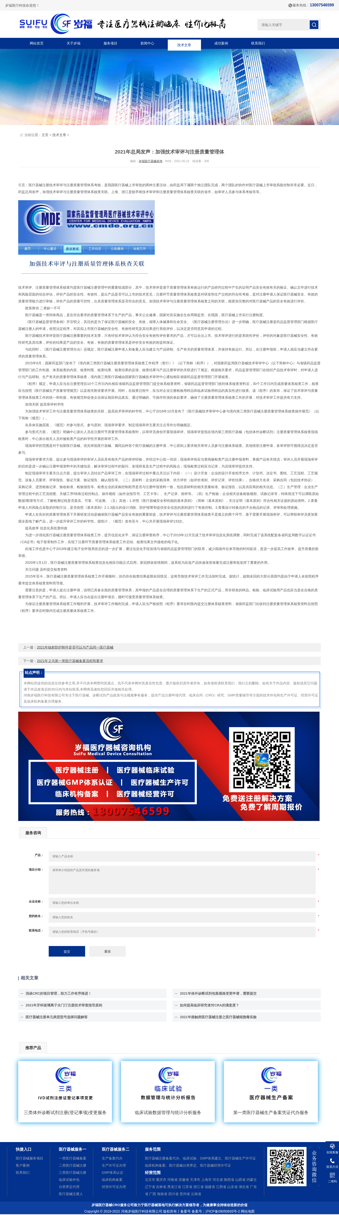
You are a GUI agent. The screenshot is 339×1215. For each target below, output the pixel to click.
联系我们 (258, 43)
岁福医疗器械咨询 (150, 161)
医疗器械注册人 (71, 1194)
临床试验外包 (69, 1180)
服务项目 (110, 43)
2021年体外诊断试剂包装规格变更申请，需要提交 (218, 993)
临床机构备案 (112, 1180)
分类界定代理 (69, 1187)
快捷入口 (23, 1149)
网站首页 (37, 43)
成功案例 (221, 43)
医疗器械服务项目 (29, 1158)
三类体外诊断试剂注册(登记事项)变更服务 (65, 1112)
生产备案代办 (112, 1158)
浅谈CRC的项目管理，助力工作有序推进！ (59, 993)
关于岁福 (73, 43)
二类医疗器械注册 (72, 1165)
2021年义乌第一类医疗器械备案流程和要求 (70, 661)
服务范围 (153, 1149)
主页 (45, 135)
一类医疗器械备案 (72, 1158)
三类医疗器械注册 (72, 1172)
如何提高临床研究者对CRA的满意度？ (209, 1005)
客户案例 (23, 1165)
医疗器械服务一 (72, 1149)
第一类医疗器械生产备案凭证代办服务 (270, 1112)
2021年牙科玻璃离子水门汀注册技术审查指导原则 (64, 1005)
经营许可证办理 (114, 1187)
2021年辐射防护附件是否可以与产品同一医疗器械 (75, 647)
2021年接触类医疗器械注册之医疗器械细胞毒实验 (218, 1017)
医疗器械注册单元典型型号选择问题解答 (57, 1017)
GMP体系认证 (112, 1172)
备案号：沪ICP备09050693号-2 (216, 1211)
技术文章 (184, 43)
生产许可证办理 (114, 1165)
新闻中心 (147, 43)
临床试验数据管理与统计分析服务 (168, 1112)
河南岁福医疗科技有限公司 (141, 1211)
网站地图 (248, 1211)
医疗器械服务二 (115, 1149)
